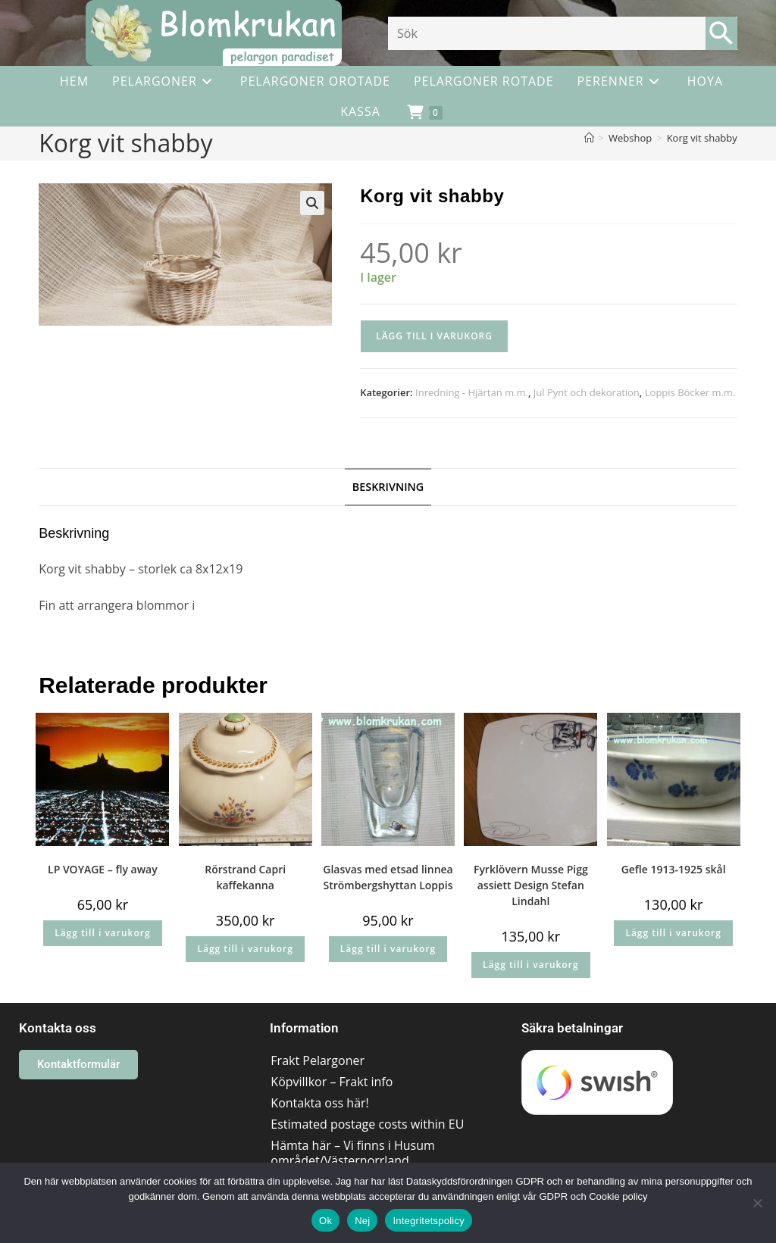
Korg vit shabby (702, 138)
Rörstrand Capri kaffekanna (245, 877)
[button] (312, 203)
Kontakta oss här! (319, 1103)
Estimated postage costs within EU (367, 1124)
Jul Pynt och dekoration (587, 392)
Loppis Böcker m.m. (690, 392)
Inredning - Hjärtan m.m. (471, 392)
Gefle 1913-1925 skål (673, 869)
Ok (325, 1220)
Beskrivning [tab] (388, 486)
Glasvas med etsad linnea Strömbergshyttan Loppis (388, 877)
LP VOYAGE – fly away (103, 869)
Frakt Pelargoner (318, 1060)
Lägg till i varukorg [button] (102, 932)
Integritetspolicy (429, 1220)
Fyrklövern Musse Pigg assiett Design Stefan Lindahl (531, 885)
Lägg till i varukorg (434, 335)
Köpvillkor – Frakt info (332, 1081)
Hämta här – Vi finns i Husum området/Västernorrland (352, 1153)
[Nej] (757, 1202)
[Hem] (589, 138)
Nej (362, 1220)
